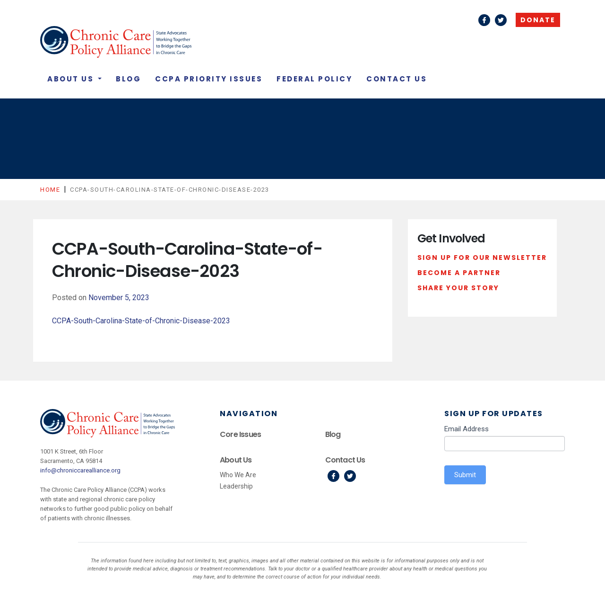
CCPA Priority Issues (208, 79)
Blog (128, 79)
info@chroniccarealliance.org (80, 470)
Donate (537, 20)
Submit (465, 475)
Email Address (466, 429)
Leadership (236, 486)
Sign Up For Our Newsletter (482, 257)
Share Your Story (458, 288)
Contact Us (396, 79)
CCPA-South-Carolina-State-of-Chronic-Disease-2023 (141, 320)
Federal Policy (314, 79)
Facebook (484, 20)
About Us (71, 79)
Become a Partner (459, 272)
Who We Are (238, 475)
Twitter (501, 20)
